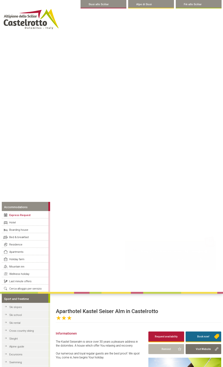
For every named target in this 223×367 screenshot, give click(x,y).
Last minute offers (20, 281)
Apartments (16, 252)
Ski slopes (15, 307)
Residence (15, 244)
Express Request (20, 215)
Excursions (15, 354)
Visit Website (203, 349)
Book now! (203, 336)
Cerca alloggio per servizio (25, 288)
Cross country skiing (21, 330)
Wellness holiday (19, 274)
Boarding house (18, 229)
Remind (166, 349)
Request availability (166, 336)
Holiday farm (16, 259)
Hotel (12, 222)
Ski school (15, 315)
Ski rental (14, 323)
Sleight (13, 338)
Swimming (15, 362)
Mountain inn (16, 266)
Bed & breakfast (19, 237)
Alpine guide (16, 346)
